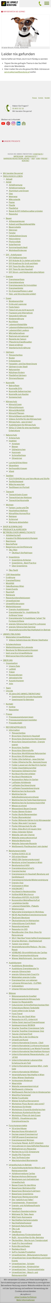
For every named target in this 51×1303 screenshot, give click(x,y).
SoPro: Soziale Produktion (23, 1252)
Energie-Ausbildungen (19, 609)
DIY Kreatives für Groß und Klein (23, 263)
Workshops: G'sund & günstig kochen (28, 1109)
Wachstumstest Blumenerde (25, 1160)
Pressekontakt (15, 723)
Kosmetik (10, 383)
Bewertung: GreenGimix (22, 1194)
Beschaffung (11, 544)
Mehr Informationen (25, 1300)
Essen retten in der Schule (23, 1011)
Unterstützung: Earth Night (24, 923)
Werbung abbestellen (18, 522)
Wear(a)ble (17, 1083)
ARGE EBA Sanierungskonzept (26, 859)
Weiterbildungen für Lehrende (19, 647)
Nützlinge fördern (17, 372)
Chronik (9, 691)
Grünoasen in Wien (20, 886)
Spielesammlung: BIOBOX (23, 1025)
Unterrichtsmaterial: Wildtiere (25, 1072)
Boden (12, 358)
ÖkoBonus (16, 1232)
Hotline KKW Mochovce (23, 894)
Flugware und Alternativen (21, 313)
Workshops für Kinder (21, 1107)
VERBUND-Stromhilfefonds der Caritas (29, 952)
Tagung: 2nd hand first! (22, 1034)
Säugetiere (14, 465)
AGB (33, 158)
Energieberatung (16, 282)
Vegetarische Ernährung (20, 348)
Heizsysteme (14, 239)
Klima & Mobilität (17, 410)
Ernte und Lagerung (18, 304)
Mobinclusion (18, 909)
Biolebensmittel (16, 301)
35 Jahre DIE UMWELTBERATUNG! (24, 694)
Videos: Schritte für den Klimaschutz (25, 419)
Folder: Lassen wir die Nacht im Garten (29, 765)
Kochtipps (13, 321)
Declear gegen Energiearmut (25, 1134)
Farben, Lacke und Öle (19, 508)
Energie (9, 276)
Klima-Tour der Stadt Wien (23, 1016)
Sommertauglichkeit (18, 247)
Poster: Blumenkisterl (21, 817)
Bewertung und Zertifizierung (19, 547)
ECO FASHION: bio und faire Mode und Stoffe (29, 478)
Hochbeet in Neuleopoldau (24, 891)
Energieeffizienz (13, 580)
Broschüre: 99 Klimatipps (23, 756)
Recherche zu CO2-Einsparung (25, 1152)
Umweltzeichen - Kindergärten (25, 1266)
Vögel (11, 471)
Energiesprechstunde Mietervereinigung (30, 880)
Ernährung (10, 577)
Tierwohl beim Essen (18, 494)
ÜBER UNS (8, 660)
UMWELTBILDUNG (11, 634)
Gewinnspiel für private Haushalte (27, 697)
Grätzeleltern (18, 986)
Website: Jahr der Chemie (23, 835)
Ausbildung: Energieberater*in (25, 968)
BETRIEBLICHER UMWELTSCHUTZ (19, 532)
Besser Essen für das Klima (24, 1185)
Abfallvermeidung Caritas (23, 1173)
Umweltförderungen (15, 603)
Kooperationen (15, 675)
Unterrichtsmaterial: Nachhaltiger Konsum (31, 1051)
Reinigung (10, 595)
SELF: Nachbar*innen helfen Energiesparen (31, 938)
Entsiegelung (15, 361)
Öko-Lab (16, 1229)
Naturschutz (11, 435)
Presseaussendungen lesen (21, 717)
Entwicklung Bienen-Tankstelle (25, 1008)
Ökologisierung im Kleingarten (25, 920)
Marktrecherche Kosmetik (23, 791)
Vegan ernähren (16, 345)
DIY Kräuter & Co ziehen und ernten (24, 260)
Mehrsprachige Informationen (19, 656)
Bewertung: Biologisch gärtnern (26, 1191)
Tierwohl (10, 492)
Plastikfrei (13, 208)
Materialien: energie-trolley (24, 977)
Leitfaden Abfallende (21, 782)
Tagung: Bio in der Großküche (25, 1037)
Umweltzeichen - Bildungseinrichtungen (30, 1255)
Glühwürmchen (19, 449)
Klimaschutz (11, 401)
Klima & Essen (15, 404)
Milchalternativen (17, 333)
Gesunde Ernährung (18, 316)
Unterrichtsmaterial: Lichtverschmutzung (30, 1045)
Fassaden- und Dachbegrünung (23, 364)
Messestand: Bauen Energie (24, 808)
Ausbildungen (15, 963)
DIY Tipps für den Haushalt (21, 269)
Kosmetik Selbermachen (20, 391)
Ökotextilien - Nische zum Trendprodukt (30, 1240)
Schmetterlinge (19, 455)
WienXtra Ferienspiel (21, 1095)
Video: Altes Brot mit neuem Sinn (26, 829)
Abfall (8, 182)
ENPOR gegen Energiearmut (24, 1137)
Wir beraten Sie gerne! (14, 12)
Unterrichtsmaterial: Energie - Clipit (27, 1043)
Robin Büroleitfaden (21, 1246)
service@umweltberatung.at (17, 72)
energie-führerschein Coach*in (25, 974)
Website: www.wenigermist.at (25, 1086)
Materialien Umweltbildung (18, 637)
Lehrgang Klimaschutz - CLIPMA (26, 983)
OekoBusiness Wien (15, 586)
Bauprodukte (15, 227)
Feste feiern (14, 307)
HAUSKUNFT (18, 888)
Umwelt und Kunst (20, 1040)
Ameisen (16, 444)
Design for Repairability (22, 1002)
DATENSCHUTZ (30, 156)
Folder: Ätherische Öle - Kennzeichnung (29, 762)
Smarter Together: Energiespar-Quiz (28, 1031)
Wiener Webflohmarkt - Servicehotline (29, 958)
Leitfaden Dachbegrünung (24, 785)
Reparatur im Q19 (20, 929)
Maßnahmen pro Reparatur (24, 1149)
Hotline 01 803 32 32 (21, 854)
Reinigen (13, 516)
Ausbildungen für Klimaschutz (22, 425)
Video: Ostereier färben (22, 832)
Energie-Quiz (17, 883)
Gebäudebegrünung (18, 236)
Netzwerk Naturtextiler (22, 1226)
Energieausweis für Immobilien (23, 285)
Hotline (12, 707)
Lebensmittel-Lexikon (19, 330)
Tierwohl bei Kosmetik (19, 500)
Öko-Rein (13, 550)
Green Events (12, 589)
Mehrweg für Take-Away (23, 1214)
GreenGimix (14, 557)
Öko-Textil (13, 570)
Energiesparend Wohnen (23, 1140)
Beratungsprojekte (17, 851)
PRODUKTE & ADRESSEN (14, 529)
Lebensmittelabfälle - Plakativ (25, 906)
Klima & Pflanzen (16, 413)
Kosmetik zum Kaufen (19, 394)
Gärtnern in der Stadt (18, 367)
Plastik (12, 205)
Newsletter (14, 710)
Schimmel (13, 519)
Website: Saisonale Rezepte (24, 843)
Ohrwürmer (17, 458)
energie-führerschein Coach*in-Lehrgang (27, 624)
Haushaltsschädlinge (18, 510)
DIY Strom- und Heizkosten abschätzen (26, 272)
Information (14, 730)
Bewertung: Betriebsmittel (24, 1188)
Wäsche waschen (17, 484)
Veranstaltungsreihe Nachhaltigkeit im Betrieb (29, 630)
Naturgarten (14, 369)
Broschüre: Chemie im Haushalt (26, 736)
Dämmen (13, 230)
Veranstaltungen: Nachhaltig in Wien (28, 1075)
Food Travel (17, 1013)
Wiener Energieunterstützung (25, 955)
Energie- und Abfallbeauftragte (26, 1205)
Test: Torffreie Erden (21, 1157)
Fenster (12, 233)
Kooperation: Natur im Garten (25, 779)
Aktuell (9, 179)
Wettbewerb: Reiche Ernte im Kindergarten (31, 1092)
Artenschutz (14, 438)
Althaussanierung (17, 221)
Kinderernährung (16, 319)
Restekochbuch (19, 1249)
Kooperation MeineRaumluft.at (26, 900)
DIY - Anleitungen (14, 255)
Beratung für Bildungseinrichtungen (22, 650)
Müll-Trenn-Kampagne (22, 1217)
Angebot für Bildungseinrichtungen (22, 538)
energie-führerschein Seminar (22, 627)
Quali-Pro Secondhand (22, 1243)
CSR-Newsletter (13, 574)
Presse (44, 158)
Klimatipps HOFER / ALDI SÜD (25, 897)
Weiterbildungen (13, 606)
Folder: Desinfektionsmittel (24, 768)
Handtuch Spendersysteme (24, 1211)
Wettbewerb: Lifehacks (22, 1089)
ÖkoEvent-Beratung (21, 918)
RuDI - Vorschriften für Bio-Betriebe (28, 1237)
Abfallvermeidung (17, 188)
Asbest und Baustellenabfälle (22, 224)
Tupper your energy (20, 944)
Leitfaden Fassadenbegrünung (25, 788)
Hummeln (16, 452)
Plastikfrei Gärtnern (17, 375)
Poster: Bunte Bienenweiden (24, 814)
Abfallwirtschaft (13, 535)
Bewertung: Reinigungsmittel (25, 1197)
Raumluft (10, 592)
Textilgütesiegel (16, 481)
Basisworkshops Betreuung (24, 1176)
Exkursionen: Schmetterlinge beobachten (30, 1005)
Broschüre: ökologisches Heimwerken (29, 739)
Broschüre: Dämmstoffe (23, 750)
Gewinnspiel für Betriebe (23, 699)
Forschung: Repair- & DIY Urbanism (27, 1143)
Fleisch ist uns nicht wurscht (21, 310)
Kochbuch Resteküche (22, 777)
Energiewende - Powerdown (24, 1202)
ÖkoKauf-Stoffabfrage (22, 553)
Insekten (13, 441)
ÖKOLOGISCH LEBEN (13, 176)
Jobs (38, 158)
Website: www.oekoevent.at (24, 838)
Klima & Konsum (16, 407)
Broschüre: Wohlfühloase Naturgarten (29, 753)
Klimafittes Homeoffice (19, 513)
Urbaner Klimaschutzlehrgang (25, 989)
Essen (8, 298)
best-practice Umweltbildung (19, 653)
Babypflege (14, 385)
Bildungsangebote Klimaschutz (26, 999)
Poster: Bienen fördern (22, 811)
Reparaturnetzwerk (20, 926)
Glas (11, 194)
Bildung (12, 993)
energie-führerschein (21, 971)
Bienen (15, 446)
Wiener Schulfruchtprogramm (25, 1101)
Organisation (12, 663)
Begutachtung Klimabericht (24, 1131)
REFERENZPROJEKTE (16, 727)
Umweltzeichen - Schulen (23, 1264)
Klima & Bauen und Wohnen (21, 416)
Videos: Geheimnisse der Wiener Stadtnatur (28, 640)
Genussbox (17, 1208)
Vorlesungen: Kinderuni (22, 1080)
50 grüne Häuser (19, 1128)
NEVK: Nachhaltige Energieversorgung (29, 915)
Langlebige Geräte (20, 903)
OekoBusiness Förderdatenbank (26, 1234)
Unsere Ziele (14, 666)
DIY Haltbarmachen (18, 257)
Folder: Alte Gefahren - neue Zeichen (28, 759)
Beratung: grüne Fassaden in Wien (27, 862)
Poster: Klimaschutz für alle (24, 826)
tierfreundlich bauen (18, 468)
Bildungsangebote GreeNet (24, 996)
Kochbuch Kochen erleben (23, 774)
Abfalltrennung (15, 185)
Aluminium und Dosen (19, 191)
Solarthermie (15, 244)
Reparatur (13, 214)
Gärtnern (10, 352)
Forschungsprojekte (18, 1125)
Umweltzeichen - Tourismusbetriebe (28, 1269)
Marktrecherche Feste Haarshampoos (29, 800)
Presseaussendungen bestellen (23, 720)
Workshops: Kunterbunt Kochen (26, 1112)
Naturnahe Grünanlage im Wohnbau (28, 912)
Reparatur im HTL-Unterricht (25, 1019)
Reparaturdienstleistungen (18, 598)
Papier (12, 202)
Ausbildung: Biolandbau (22, 965)
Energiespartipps (16, 279)
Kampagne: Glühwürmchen (24, 771)
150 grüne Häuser (20, 856)
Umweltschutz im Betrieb (20, 1165)
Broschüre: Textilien (20, 747)
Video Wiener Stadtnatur (23, 1077)
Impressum (18, 156)
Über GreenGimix (19, 566)
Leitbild (12, 669)
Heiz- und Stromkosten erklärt (22, 294)
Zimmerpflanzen (16, 378)
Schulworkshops (13, 644)
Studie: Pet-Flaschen (21, 1154)
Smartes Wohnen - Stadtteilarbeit (27, 941)
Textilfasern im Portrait (19, 487)
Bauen (9, 218)
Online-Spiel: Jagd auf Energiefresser (28, 1022)
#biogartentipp (16, 355)
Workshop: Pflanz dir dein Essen (26, 1115)
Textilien (9, 476)
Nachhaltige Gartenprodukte (25, 1220)
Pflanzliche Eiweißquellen (20, 342)
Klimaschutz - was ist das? (20, 422)
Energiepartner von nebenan (24, 980)
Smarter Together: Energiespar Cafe (28, 1028)
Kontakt (25, 161)
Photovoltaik (15, 241)
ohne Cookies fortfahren (25, 1297)
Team (8, 688)
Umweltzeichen (13, 601)
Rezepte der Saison (17, 339)
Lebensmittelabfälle (18, 324)
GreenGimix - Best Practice (24, 563)
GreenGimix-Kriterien (21, 560)
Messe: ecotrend (19, 806)
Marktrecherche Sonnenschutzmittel (28, 803)
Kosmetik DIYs (15, 388)
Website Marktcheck (21, 840)
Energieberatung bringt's (23, 868)
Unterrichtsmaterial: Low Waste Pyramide (31, 1048)
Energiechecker (19, 871)
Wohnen (9, 505)
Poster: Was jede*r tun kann (24, 823)
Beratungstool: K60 (21, 865)
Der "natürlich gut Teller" (23, 1200)
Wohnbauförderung (18, 250)
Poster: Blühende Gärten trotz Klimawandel (31, 820)
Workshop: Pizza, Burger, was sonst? (28, 1104)
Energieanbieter (16, 288)
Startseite (38, 154)
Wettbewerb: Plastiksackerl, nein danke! (30, 846)
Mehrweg (13, 196)
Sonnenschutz (15, 397)
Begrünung (11, 541)
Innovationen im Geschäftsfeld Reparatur (30, 1146)
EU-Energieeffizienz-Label (21, 291)
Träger (12, 672)
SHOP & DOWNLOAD (12, 526)
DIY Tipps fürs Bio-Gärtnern (21, 266)
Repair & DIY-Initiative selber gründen (26, 211)
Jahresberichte (15, 678)
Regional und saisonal (18, 336)
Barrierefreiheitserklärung (17, 158)
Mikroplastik (14, 199)
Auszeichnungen (16, 681)
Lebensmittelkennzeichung (21, 327)
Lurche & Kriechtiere (18, 462)
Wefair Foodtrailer (20, 1098)
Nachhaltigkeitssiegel (21, 1223)
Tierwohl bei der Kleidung (20, 497)
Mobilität (10, 583)
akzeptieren (25, 1294)
